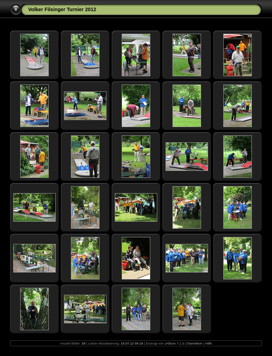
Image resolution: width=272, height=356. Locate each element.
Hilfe (208, 343)
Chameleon (193, 343)
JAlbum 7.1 (173, 343)
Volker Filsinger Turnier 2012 (62, 9)
